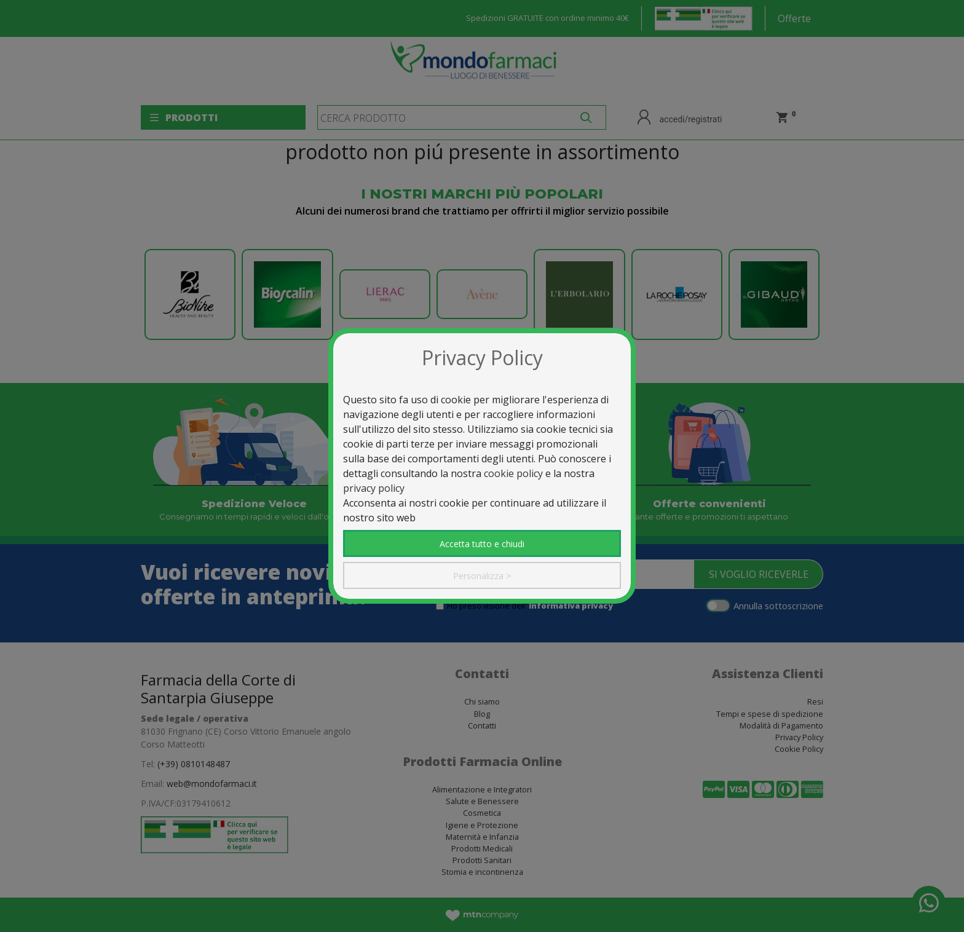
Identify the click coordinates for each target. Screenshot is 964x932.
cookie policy (513, 473)
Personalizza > (482, 576)
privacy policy (374, 488)
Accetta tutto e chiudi (482, 544)
